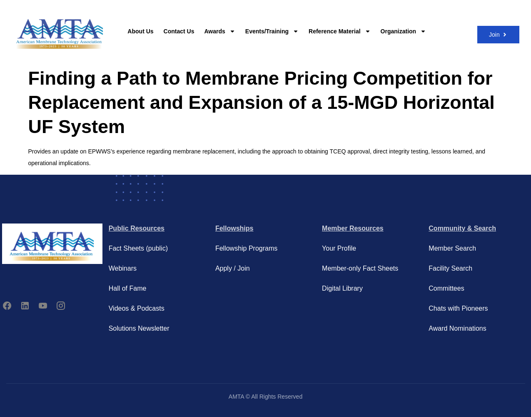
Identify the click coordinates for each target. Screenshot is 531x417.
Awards (219, 31)
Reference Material (340, 31)
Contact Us (179, 31)
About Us (140, 31)
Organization (403, 31)
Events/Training (272, 31)
